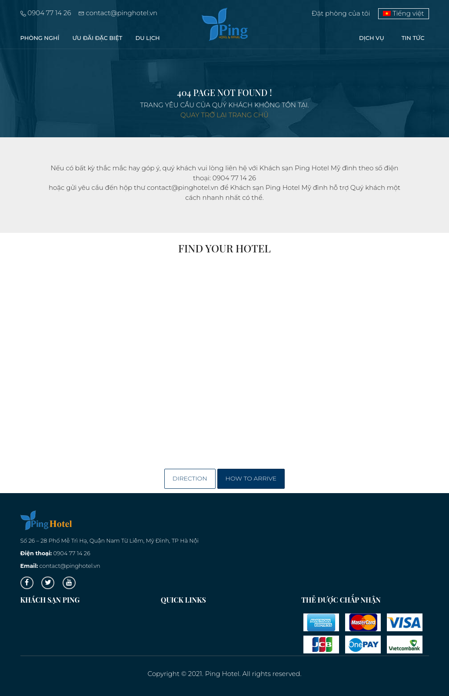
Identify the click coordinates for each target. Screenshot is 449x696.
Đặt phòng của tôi (341, 13)
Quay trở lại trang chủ (224, 115)
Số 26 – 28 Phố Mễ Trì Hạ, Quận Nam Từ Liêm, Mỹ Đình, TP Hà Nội (109, 540)
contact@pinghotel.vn (118, 13)
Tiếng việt (403, 13)
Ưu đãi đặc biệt (98, 37)
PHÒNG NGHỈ (40, 37)
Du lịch (148, 37)
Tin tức (413, 37)
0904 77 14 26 (45, 13)
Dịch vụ (371, 37)
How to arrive (251, 478)
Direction (190, 478)
